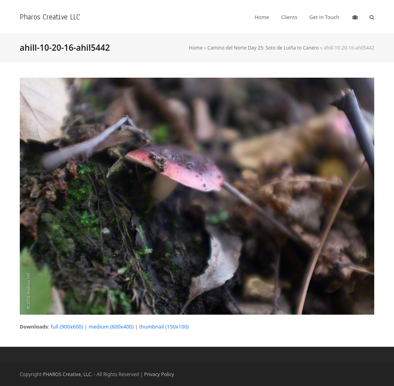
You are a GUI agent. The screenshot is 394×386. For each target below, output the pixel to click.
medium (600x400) (111, 326)
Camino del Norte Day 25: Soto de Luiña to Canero (263, 47)
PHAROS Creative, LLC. (68, 374)
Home (196, 47)
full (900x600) (67, 326)
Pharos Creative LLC (50, 17)
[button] (372, 17)
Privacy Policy (159, 374)
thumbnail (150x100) (164, 326)
